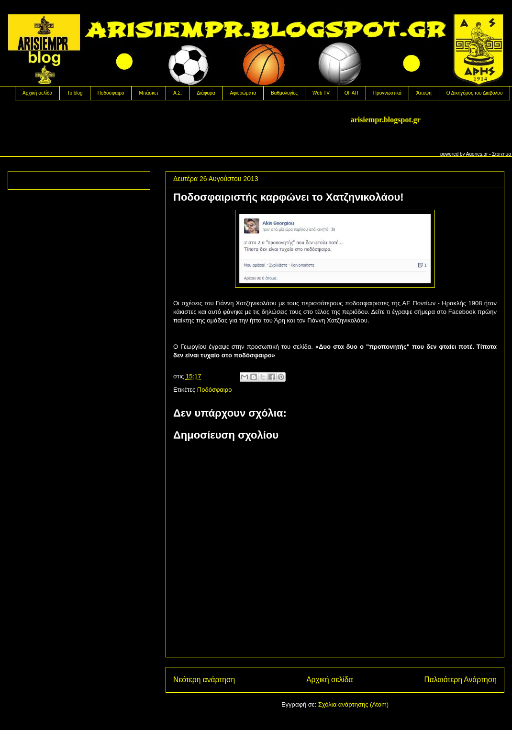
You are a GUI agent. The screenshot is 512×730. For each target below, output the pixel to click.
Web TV (321, 93)
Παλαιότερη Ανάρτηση (460, 680)
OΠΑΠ (351, 93)
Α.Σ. (177, 93)
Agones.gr (477, 154)
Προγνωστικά (387, 93)
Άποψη (424, 93)
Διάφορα (206, 93)
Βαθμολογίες (284, 93)
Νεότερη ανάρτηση (204, 680)
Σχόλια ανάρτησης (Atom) (353, 704)
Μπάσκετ (148, 93)
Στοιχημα (501, 154)
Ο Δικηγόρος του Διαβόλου (474, 93)
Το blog (74, 93)
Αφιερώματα (243, 93)
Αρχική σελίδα (37, 93)
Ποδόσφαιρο (111, 93)
